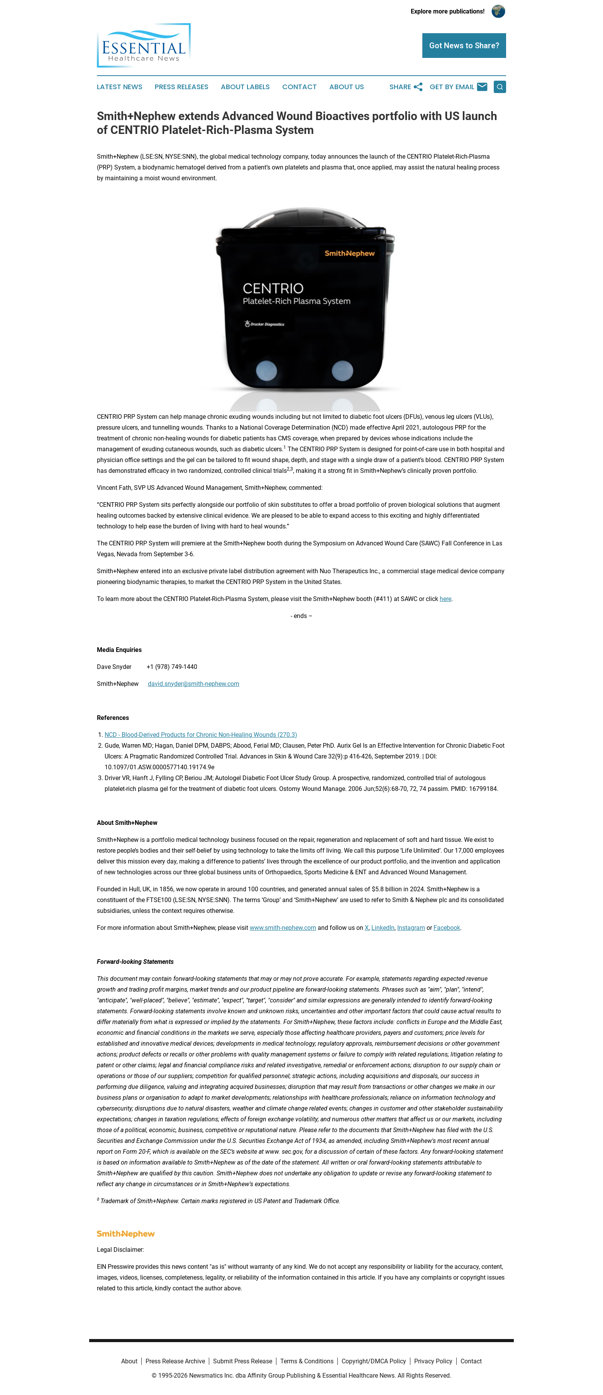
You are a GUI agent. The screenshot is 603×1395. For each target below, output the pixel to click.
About (129, 1361)
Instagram (411, 927)
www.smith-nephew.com (283, 927)
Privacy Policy (433, 1361)
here (445, 599)
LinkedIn (383, 927)
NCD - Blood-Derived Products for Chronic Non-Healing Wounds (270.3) (201, 734)
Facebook (447, 927)
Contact (299, 87)
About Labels (245, 87)
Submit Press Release (242, 1361)
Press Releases (181, 87)
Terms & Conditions (307, 1361)
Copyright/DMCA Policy (374, 1361)
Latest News (119, 87)
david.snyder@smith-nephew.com (193, 683)
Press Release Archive (175, 1361)
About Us (346, 87)
